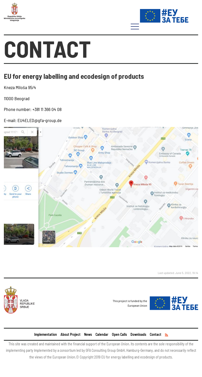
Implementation (45, 334)
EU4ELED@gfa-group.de (39, 120)
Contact (155, 334)
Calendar (101, 334)
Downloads (138, 334)
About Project (70, 334)
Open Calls (119, 334)
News (88, 334)
